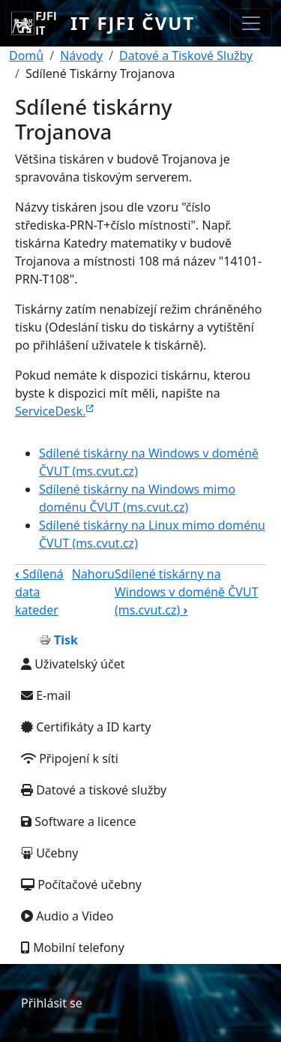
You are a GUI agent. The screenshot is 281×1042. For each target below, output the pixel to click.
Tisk (66, 640)
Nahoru (93, 574)
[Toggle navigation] (251, 23)
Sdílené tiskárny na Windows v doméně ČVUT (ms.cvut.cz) (187, 592)
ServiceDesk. (54, 411)
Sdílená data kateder (39, 592)
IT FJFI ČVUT (132, 23)
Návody (81, 55)
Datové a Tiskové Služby (186, 55)
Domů (26, 55)
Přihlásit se (51, 1003)
